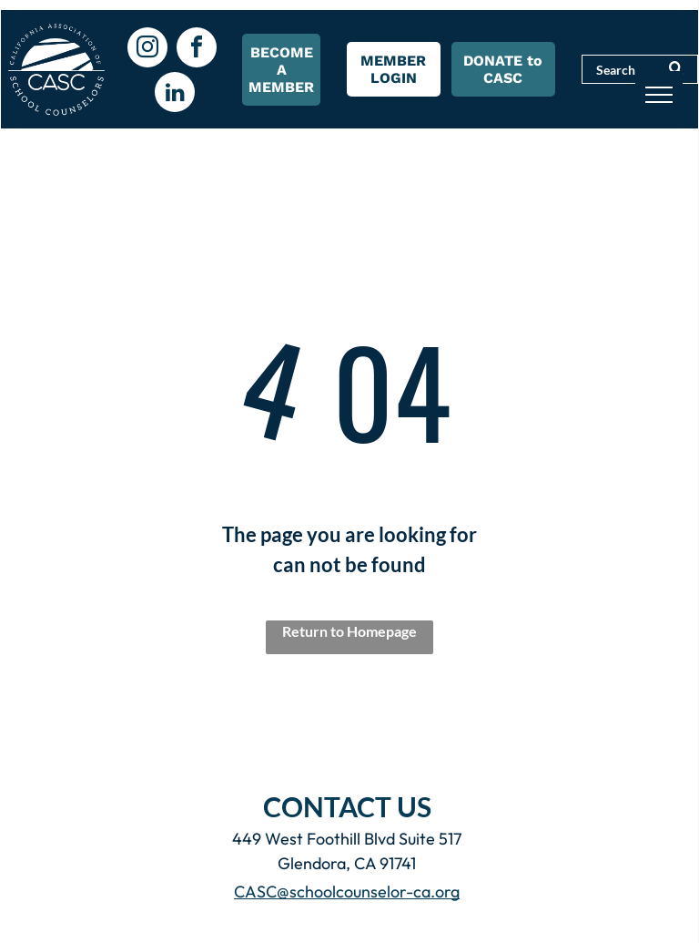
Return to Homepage (349, 631)
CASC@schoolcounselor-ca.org (347, 891)
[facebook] (197, 49)
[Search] (640, 69)
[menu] (659, 94)
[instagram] (147, 49)
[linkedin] (175, 94)
